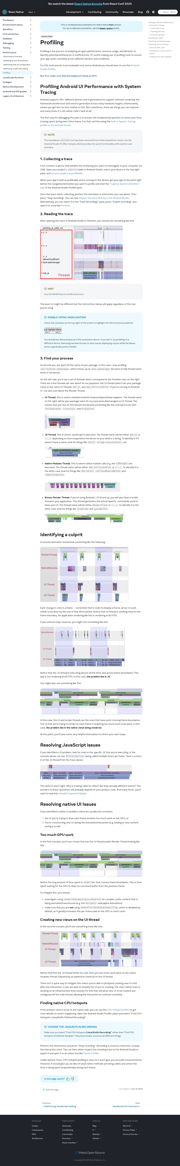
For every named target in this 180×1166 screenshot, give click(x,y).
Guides (35, 1126)
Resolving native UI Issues (159, 44)
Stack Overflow (70, 1142)
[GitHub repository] (147, 12)
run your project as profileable (67, 173)
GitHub (96, 1138)
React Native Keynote (88, 3)
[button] (17, 20)
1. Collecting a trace (156, 28)
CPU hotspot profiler (118, 1009)
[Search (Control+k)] (168, 12)
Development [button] (73, 12)
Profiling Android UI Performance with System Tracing (161, 23)
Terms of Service (131, 1134)
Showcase (128, 12)
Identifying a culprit (156, 38)
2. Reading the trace (157, 31)
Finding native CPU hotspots (160, 57)
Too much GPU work (157, 47)
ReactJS (127, 1126)
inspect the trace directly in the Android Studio (104, 198)
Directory (67, 1138)
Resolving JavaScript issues (159, 41)
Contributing (94, 12)
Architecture (37, 1138)
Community (112, 12)
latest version (106, 28)
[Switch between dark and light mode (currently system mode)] (153, 12)
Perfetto (65, 205)
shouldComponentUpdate (73, 793)
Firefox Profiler (91, 1053)
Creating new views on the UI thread (160, 52)
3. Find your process (156, 35)
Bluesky (96, 1134)
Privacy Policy (130, 1130)
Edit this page (50, 1089)
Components (37, 1130)
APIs (34, 1134)
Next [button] (31, 12)
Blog (140, 12)
